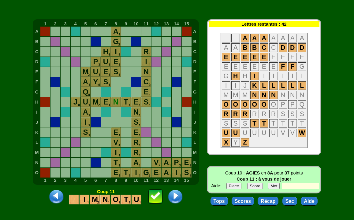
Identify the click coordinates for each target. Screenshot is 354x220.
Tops (219, 201)
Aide (309, 201)
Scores (243, 201)
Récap (268, 201)
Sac (289, 201)
